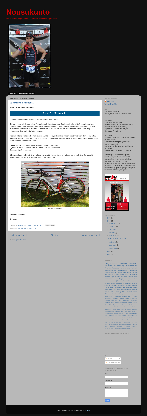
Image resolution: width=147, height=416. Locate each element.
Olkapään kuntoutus (112, 268)
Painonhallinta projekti (130, 287)
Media (112, 302)
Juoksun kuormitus (111, 285)
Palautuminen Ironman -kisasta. (128, 302)
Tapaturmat (127, 307)
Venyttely (134, 311)
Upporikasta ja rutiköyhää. (22, 103)
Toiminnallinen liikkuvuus (112, 289)
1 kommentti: (37, 225)
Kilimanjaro (121, 285)
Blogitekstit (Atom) (20, 240)
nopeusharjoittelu (116, 322)
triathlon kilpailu (119, 328)
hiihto (112, 292)
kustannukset (126, 317)
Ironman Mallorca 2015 (130, 283)
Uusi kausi (128, 311)
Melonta (117, 302)
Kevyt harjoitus (125, 268)
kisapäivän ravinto (120, 315)
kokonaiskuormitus (132, 315)
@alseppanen (125, 294)
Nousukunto (28, 12)
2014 (109, 221)
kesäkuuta (112, 242)
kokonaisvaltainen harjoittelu (113, 317)
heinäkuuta (113, 236)
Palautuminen (133, 270)
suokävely (134, 326)
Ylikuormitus (127, 272)
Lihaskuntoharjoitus (111, 270)
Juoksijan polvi (109, 300)
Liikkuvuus (107, 302)
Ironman (107, 283)
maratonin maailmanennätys (121, 320)
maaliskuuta (113, 248)
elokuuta (112, 233)
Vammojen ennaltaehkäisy (114, 266)
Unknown (110, 101)
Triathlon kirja (119, 311)
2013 (109, 252)
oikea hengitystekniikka (111, 324)
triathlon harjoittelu (128, 263)
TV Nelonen (118, 307)
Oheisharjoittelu (122, 270)
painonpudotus (120, 292)
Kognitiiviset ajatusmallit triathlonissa (126, 300)
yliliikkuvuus (131, 328)
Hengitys (115, 298)
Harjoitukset (111, 263)
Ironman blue (128, 298)
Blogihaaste (134, 294)
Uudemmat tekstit (18, 235)
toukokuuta (113, 245)
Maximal (117, 276)
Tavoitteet (134, 307)
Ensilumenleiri (108, 296)
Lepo (112, 276)
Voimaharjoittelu (109, 313)
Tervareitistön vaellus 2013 (112, 309)
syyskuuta (112, 229)
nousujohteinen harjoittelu (129, 322)
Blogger (87, 410)
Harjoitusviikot (108, 298)
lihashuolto (134, 317)
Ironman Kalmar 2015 (121, 274)
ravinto (106, 326)
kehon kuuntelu (109, 315)
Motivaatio (124, 276)
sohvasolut (127, 326)
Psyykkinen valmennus (120, 304)
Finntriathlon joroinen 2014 (27, 228)
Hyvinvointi (121, 298)
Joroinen (134, 298)
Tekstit (109, 359)
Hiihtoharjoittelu (132, 281)
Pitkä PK (108, 304)
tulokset (125, 328)
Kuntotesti (134, 268)
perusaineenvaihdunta (125, 324)
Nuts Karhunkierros (116, 287)
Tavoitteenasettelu (110, 272)
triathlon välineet (110, 294)
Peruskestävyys (131, 266)
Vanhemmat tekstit (91, 235)
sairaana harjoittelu (116, 326)
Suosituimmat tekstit (26, 94)
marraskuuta (113, 223)
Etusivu (13, 94)
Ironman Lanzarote (116, 283)
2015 (109, 218)
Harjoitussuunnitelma (120, 281)
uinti (118, 294)
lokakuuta (112, 226)
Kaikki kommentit (112, 362)
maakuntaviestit (109, 320)
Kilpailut (128, 285)
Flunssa (135, 296)
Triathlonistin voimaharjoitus (115, 279)
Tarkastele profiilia (111, 104)
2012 (109, 255)
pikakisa (135, 324)
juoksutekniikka (133, 313)
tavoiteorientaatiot (109, 328)
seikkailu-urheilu (132, 292)
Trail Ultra (123, 309)
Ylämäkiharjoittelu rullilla (121, 313)
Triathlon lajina (132, 276)
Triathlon (119, 272)
